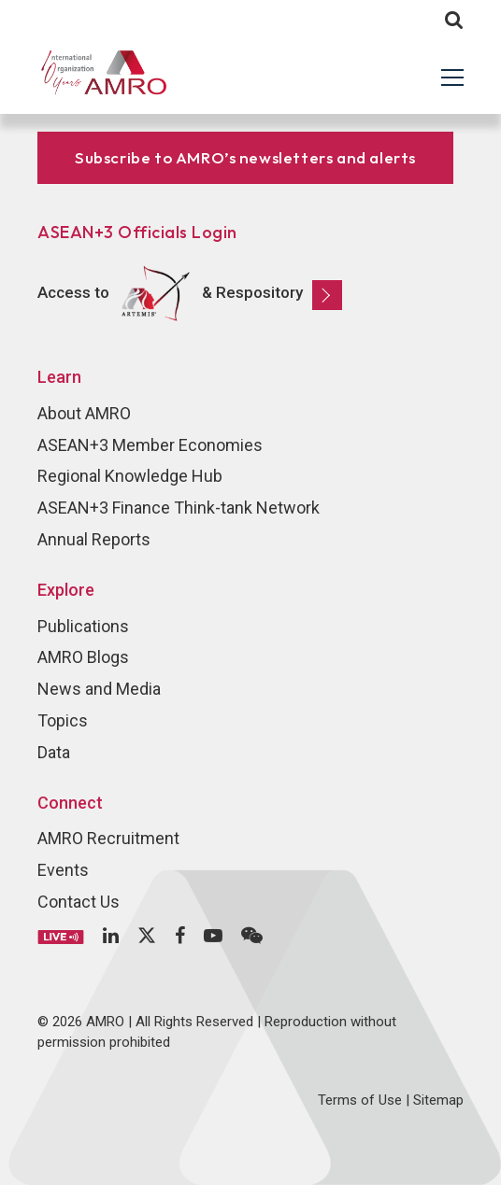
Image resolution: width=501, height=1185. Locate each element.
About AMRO (84, 413)
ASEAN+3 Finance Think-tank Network (178, 507)
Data (53, 752)
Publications (83, 626)
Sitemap (438, 1100)
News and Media (99, 688)
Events (63, 870)
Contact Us (78, 901)
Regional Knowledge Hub (129, 476)
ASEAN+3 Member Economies (150, 445)
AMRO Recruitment (108, 838)
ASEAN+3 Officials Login (137, 232)
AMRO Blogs (83, 657)
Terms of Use (360, 1100)
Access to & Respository (189, 294)
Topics (62, 720)
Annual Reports (93, 539)
